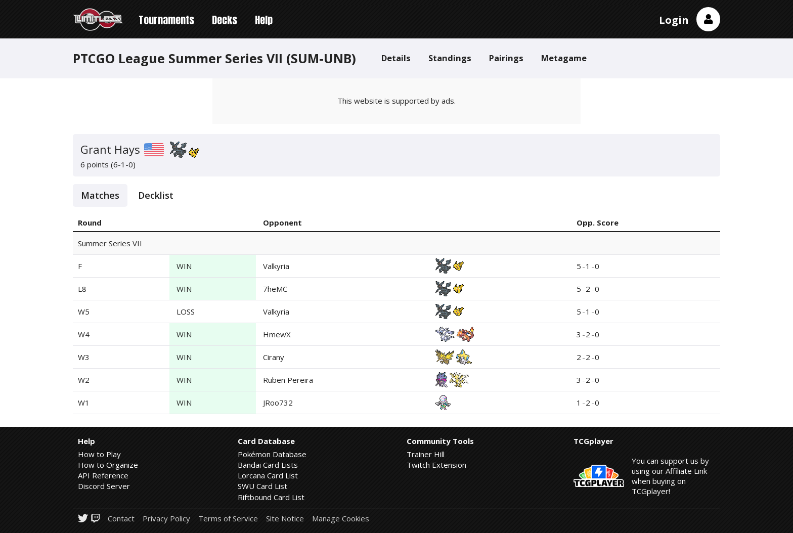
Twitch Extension (436, 465)
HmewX (277, 334)
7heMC (275, 289)
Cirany (273, 357)
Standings (449, 58)
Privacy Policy (166, 518)
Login (674, 20)
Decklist (155, 195)
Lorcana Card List (268, 475)
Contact (121, 518)
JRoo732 (278, 402)
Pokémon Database (272, 454)
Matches (100, 195)
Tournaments (166, 20)
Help (264, 20)
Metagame (564, 58)
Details (396, 58)
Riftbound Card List (271, 497)
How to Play (99, 454)
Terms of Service (228, 518)
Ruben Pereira (288, 380)
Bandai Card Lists (268, 465)
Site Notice (285, 518)
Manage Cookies (340, 518)
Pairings (506, 58)
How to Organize (108, 465)
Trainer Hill (426, 454)
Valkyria (276, 266)
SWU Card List (262, 486)
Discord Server (104, 486)
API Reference (103, 475)
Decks (224, 20)
